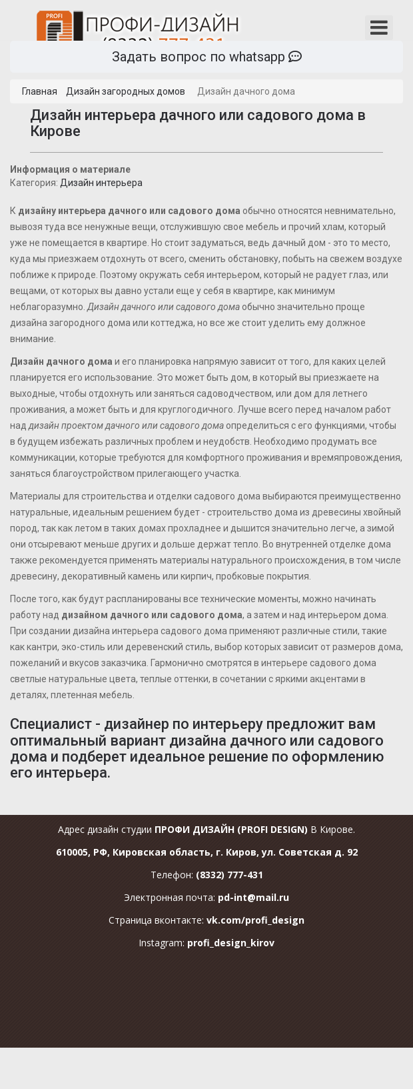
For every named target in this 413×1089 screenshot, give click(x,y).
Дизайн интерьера (101, 182)
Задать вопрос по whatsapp (207, 57)
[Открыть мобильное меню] (379, 27)
